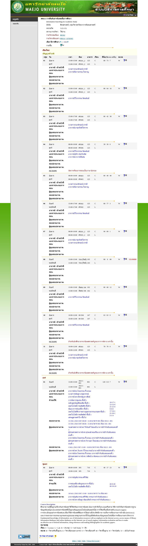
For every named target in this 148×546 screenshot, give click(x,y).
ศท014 (62, 38)
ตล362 (62, 35)
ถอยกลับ (16, 23)
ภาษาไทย (129, 15)
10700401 (69, 38)
